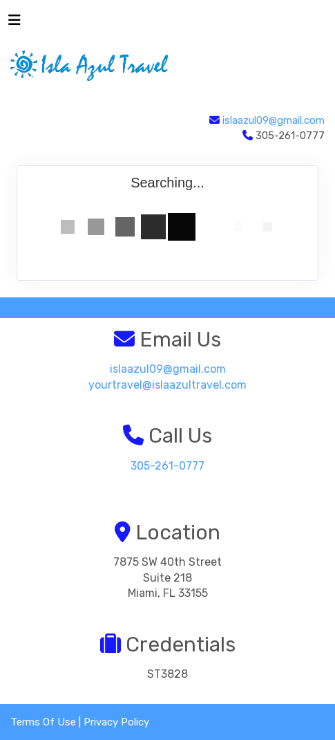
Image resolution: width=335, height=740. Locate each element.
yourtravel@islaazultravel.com (167, 384)
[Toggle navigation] (14, 23)
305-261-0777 (167, 465)
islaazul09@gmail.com (273, 120)
